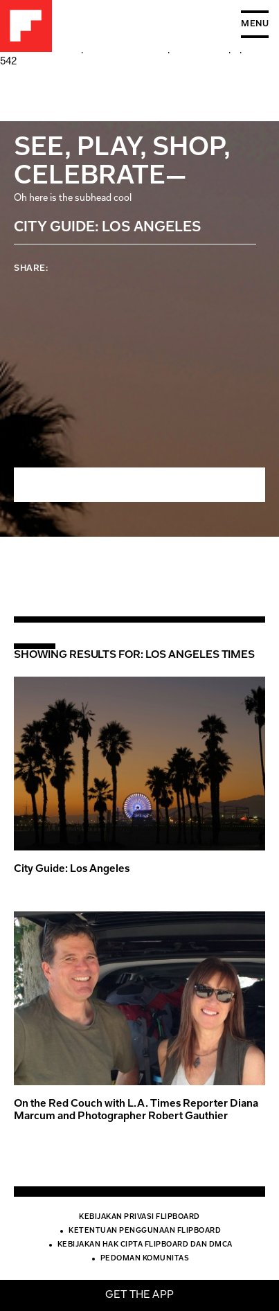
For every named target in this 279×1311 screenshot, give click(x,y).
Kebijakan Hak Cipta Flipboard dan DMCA (145, 1245)
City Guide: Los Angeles (71, 869)
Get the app (139, 1295)
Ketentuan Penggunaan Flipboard (145, 1231)
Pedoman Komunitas (145, 1259)
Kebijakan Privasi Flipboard (139, 1217)
